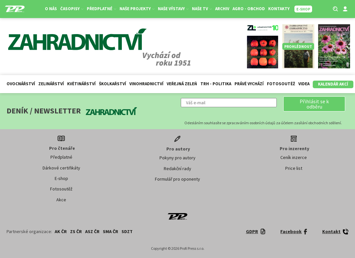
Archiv (222, 8)
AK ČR (61, 231)
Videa (303, 84)
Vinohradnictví (146, 84)
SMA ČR (110, 231)
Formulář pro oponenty (177, 179)
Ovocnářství (21, 84)
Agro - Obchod (249, 8)
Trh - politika (215, 84)
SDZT (127, 231)
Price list (293, 168)
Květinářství (81, 84)
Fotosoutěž (281, 84)
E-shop (61, 178)
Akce (61, 200)
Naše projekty (137, 8)
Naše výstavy (173, 8)
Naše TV (202, 8)
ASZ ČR (92, 231)
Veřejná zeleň (182, 84)
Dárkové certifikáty (61, 168)
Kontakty (279, 8)
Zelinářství (51, 84)
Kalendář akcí (333, 84)
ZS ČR (76, 231)
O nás (51, 8)
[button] (314, 103)
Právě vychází (249, 84)
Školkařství (112, 84)
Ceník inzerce (293, 157)
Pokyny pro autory (177, 158)
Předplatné (101, 8)
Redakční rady (177, 168)
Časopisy (72, 8)
